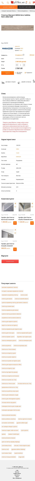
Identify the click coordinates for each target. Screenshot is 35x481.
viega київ (21, 457)
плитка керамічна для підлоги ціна (12, 329)
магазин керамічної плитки (10, 287)
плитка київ (24, 295)
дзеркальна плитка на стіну (10, 387)
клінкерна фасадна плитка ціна (11, 410)
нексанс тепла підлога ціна (22, 445)
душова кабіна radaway (18, 449)
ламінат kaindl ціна (13, 434)
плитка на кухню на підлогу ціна (11, 361)
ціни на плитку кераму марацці (11, 442)
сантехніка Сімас (7, 453)
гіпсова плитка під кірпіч (9, 402)
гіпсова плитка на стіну (24, 383)
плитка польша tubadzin (9, 457)
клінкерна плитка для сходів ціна (11, 406)
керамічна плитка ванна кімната (11, 317)
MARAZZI (17, 46)
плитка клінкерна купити (9, 340)
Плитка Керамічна (22, 11)
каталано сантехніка (8, 423)
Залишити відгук (10, 261)
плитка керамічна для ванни (10, 310)
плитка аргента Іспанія (25, 419)
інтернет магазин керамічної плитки (12, 291)
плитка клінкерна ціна (25, 340)
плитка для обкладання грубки (11, 398)
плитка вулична (6, 345)
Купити (8, 73)
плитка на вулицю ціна (20, 345)
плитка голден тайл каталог (10, 430)
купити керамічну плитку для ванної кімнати (15, 302)
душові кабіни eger (22, 423)
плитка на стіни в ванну (9, 349)
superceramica (18, 453)
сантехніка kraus (6, 445)
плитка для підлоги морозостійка (11, 364)
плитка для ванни (7, 299)
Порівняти (29, 72)
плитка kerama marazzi (8, 438)
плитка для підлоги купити (9, 321)
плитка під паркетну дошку (9, 372)
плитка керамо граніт (8, 336)
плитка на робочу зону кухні (10, 391)
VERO (21, 48)
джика (3, 434)
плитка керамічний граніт (24, 333)
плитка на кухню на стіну (9, 380)
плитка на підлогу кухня (9, 353)
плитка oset (5, 449)
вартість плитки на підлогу (9, 325)
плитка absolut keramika (9, 415)
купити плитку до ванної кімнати (11, 314)
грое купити (24, 430)
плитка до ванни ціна (8, 306)
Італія (20, 50)
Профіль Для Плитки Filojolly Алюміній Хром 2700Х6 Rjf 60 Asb (25, 219)
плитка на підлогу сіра (8, 368)
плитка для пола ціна (8, 333)
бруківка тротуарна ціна (24, 336)
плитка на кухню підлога (9, 357)
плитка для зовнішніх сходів (10, 395)
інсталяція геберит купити (9, 426)
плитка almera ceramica (8, 419)
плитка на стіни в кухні (8, 383)
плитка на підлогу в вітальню (10, 376)
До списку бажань (19, 73)
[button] (23, 55)
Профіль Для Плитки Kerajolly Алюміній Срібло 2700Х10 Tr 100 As (9, 246)
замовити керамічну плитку (10, 295)
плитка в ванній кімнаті (21, 299)
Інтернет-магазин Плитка (9, 11)
